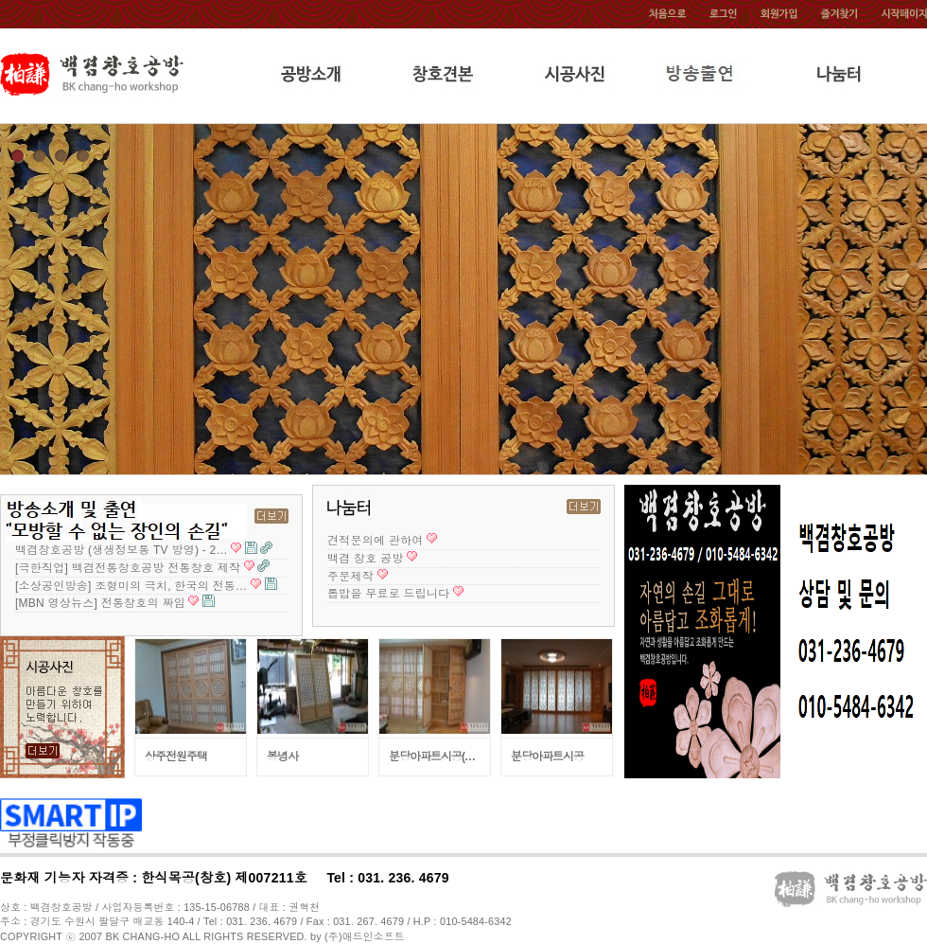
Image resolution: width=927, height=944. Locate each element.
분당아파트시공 (547, 756)
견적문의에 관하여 (375, 540)
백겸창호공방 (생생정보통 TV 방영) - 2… (121, 550)
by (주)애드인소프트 (357, 936)
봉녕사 (282, 756)
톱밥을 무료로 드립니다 (388, 593)
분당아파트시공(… (432, 756)
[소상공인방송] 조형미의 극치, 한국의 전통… (131, 586)
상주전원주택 (176, 756)
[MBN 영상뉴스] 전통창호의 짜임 (100, 603)
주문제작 (350, 576)
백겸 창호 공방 (365, 558)
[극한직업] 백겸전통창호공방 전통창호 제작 (127, 568)
